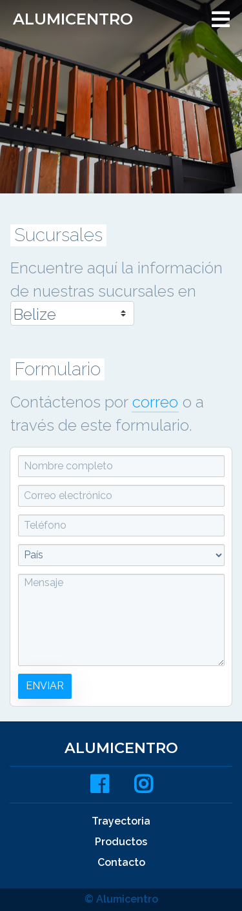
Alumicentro (73, 19)
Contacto (121, 862)
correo (155, 402)
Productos (121, 842)
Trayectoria (121, 821)
